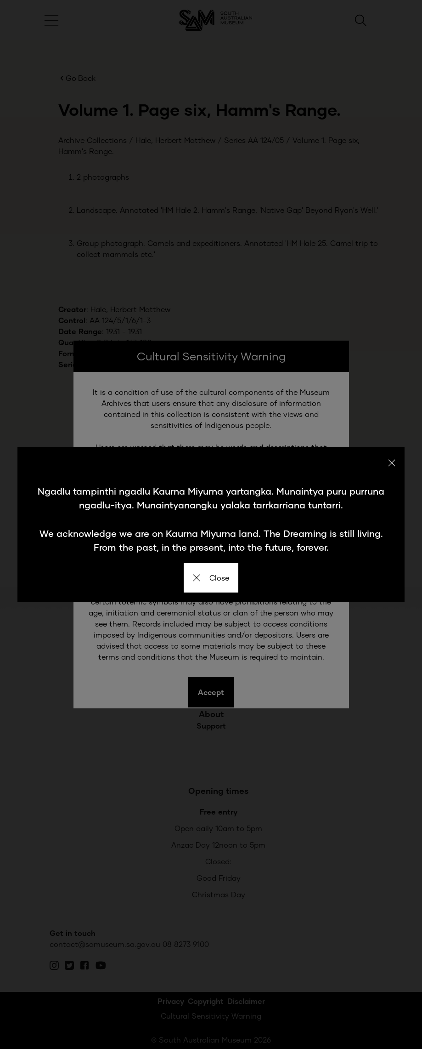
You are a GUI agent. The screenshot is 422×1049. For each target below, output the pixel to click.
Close (211, 577)
